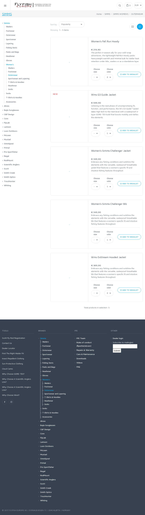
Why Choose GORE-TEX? (13, 374)
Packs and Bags (12, 52)
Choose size (97, 70)
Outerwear (10, 35)
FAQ (78, 367)
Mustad (7, 139)
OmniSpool (8, 143)
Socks (10, 89)
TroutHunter (9, 181)
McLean (7, 135)
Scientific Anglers (11, 164)
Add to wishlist (129, 74)
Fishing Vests (11, 48)
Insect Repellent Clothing (13, 358)
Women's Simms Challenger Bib (109, 203)
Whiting (7, 185)
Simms (7, 23)
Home (99, 14)
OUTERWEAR (137, 14)
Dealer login (118, 338)
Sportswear (11, 39)
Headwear (10, 56)
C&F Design (9, 114)
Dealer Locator (8, 348)
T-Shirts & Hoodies (16, 82)
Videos (79, 362)
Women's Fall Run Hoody (105, 41)
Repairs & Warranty (85, 350)
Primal (7, 148)
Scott (6, 168)
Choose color (110, 70)
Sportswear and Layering (18, 78)
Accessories (11, 102)
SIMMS (7, 14)
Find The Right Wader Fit (13, 353)
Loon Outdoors (10, 131)
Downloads (81, 358)
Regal (6, 156)
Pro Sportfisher (11, 152)
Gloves (9, 60)
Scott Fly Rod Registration (13, 338)
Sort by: (54, 24)
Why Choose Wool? (10, 395)
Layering (9, 43)
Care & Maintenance (86, 354)
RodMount (8, 160)
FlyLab (7, 122)
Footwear (10, 31)
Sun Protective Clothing (12, 363)
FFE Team (81, 338)
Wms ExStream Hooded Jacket (108, 257)
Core (6, 118)
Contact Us (7, 343)
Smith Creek (9, 173)
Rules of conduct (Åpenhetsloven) (84, 344)
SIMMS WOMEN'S (120, 14)
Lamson (7, 127)
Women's (10, 64)
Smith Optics (9, 177)
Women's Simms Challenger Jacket (111, 150)
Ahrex (6, 106)
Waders (9, 26)
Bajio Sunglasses (11, 110)
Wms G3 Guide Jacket (103, 94)
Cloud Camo (7, 369)
